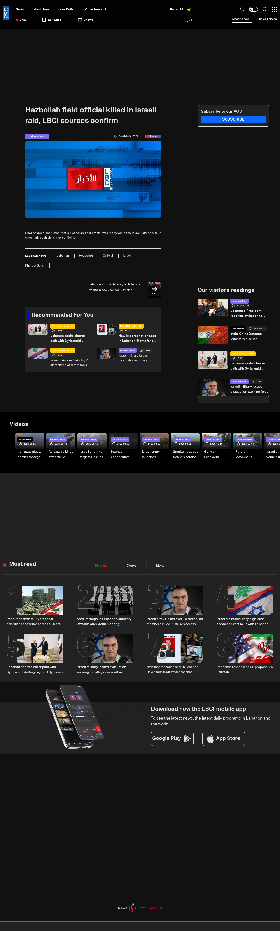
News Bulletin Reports (63, 326)
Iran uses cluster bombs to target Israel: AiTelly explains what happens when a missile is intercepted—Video (29, 454)
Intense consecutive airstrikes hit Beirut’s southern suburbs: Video (123, 454)
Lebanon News (127, 350)
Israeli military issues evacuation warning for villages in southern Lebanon (135, 358)
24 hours (100, 564)
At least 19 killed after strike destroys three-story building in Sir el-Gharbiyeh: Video (60, 454)
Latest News (41, 9)
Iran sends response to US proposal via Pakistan (245, 668)
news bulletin (67, 9)
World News (238, 328)
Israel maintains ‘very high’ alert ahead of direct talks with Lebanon (69, 362)
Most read (22, 563)
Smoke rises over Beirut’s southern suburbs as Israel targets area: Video (185, 454)
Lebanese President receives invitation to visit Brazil (248, 313)
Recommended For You (62, 315)
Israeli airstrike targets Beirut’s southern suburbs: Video (93, 454)
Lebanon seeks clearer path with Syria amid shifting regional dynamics (69, 338)
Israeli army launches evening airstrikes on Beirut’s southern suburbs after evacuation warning (154, 454)
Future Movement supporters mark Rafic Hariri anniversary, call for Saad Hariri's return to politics (248, 454)
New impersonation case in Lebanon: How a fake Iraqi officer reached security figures (138, 338)
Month (160, 564)
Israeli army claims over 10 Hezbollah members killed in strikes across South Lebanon (174, 620)
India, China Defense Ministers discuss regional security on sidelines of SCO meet (248, 336)
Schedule (51, 20)
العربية (188, 20)
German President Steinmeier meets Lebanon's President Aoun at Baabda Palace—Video (217, 454)
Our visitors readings (226, 290)
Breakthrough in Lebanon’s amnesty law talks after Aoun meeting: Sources (105, 620)
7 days (131, 564)
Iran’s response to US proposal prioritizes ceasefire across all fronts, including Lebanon (33, 620)
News (20, 9)
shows (85, 20)
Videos (18, 423)
